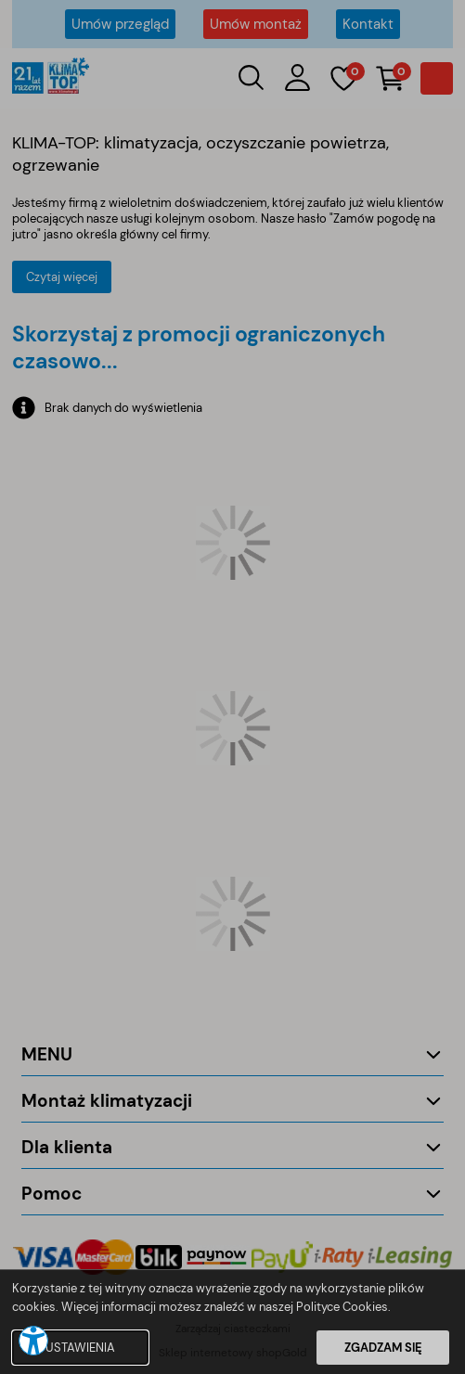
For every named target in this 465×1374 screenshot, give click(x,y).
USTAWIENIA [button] (80, 1347)
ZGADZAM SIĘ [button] (383, 1347)
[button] (33, 1340)
